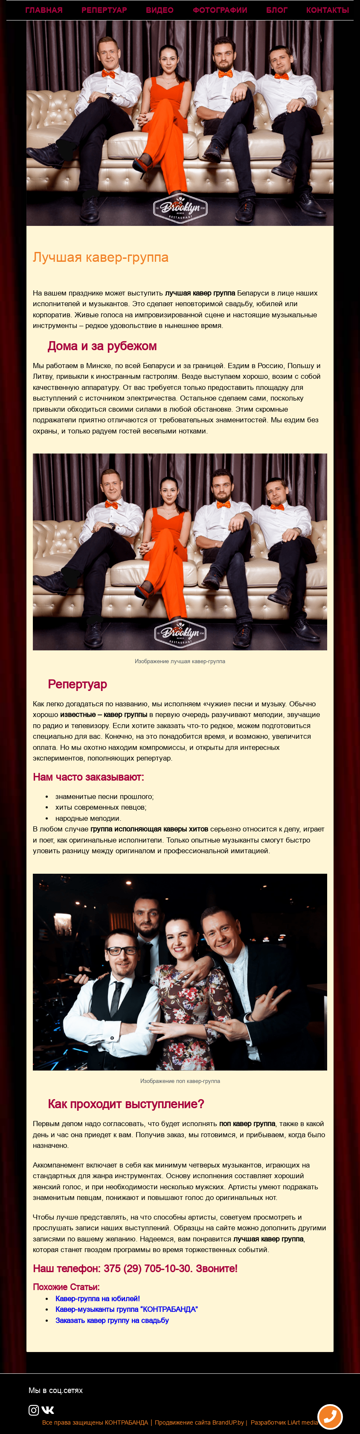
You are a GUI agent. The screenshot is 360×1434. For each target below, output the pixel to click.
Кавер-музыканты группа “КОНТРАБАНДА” (126, 1309)
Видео (160, 10)
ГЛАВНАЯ (44, 10)
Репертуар (104, 10)
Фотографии (220, 10)
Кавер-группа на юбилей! (97, 1299)
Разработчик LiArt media (284, 1422)
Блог (276, 10)
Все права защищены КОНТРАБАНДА (95, 1422)
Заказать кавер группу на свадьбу (112, 1321)
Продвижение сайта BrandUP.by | (202, 1422)
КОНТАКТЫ (327, 10)
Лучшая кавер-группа (101, 257)
